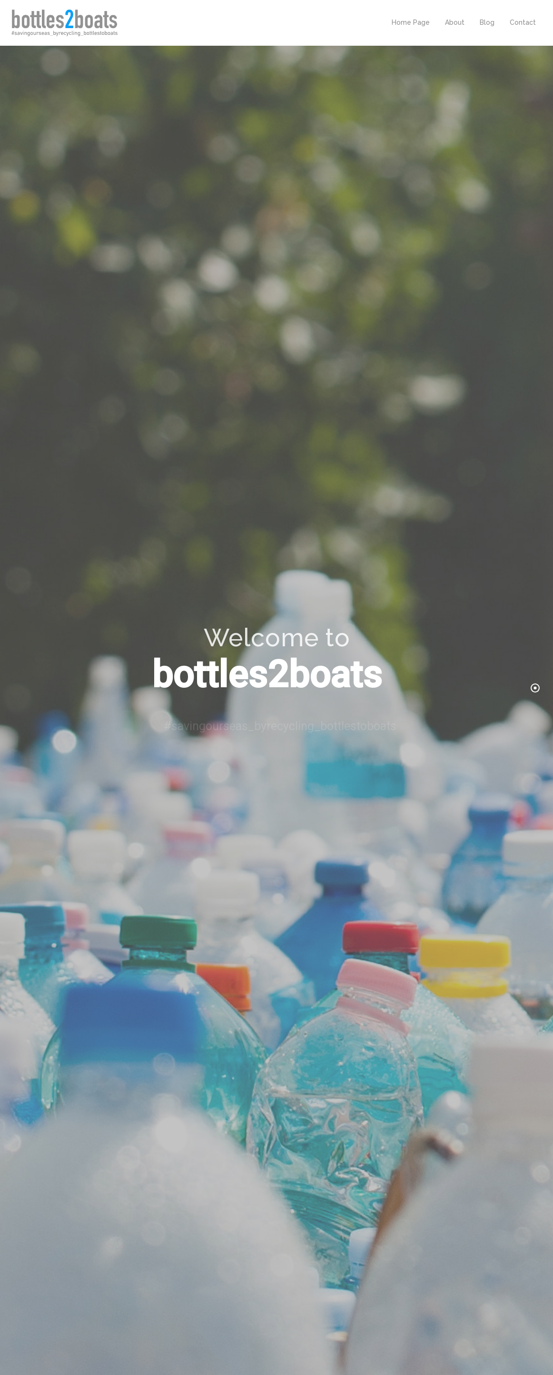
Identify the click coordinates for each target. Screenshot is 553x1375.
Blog (487, 22)
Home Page (411, 22)
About (454, 22)
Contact (523, 22)
